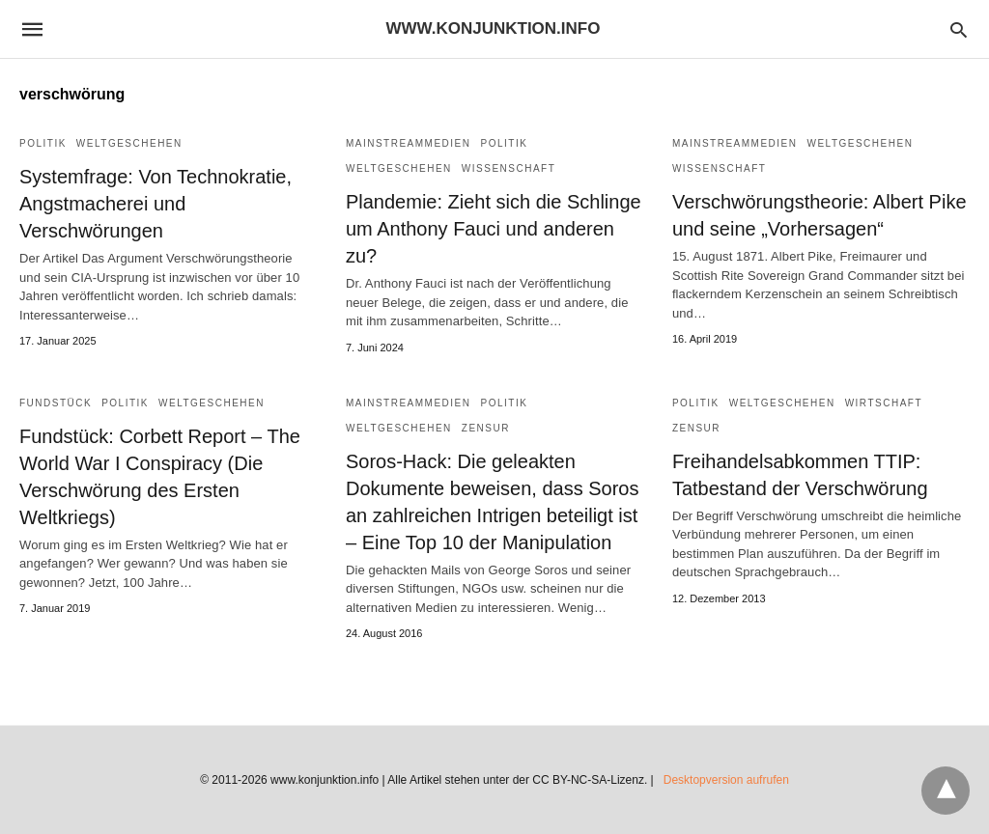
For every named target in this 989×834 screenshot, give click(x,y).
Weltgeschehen (129, 143)
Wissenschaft (508, 168)
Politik (43, 143)
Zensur (486, 428)
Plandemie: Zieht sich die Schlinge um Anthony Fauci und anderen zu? (493, 228)
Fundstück (55, 403)
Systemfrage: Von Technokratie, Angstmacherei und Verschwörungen (155, 203)
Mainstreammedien (408, 143)
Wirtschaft (883, 403)
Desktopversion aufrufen (726, 780)
